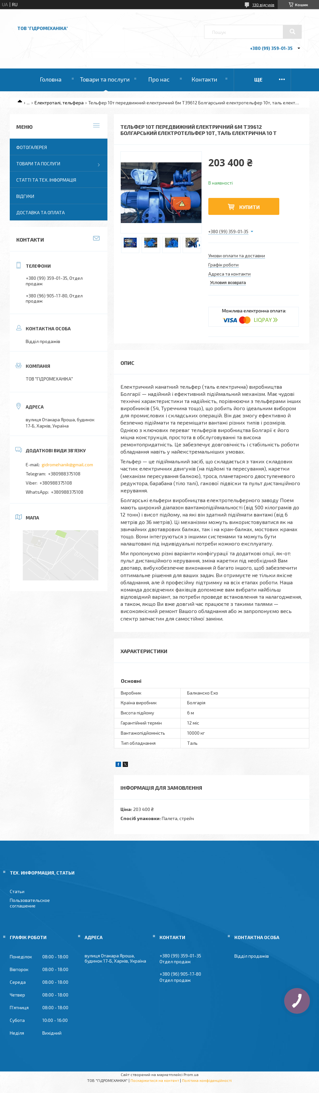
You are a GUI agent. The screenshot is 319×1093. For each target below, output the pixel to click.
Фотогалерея (31, 147)
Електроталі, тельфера (59, 102)
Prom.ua (191, 1074)
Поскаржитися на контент (155, 1080)
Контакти (204, 79)
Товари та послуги (105, 79)
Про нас (159, 79)
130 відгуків (263, 4)
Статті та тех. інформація (46, 180)
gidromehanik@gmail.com (67, 464)
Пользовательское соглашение (30, 902)
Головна (51, 79)
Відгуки (25, 196)
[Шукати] (292, 31)
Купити (249, 207)
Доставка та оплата (40, 212)
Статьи (17, 891)
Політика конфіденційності (207, 1080)
